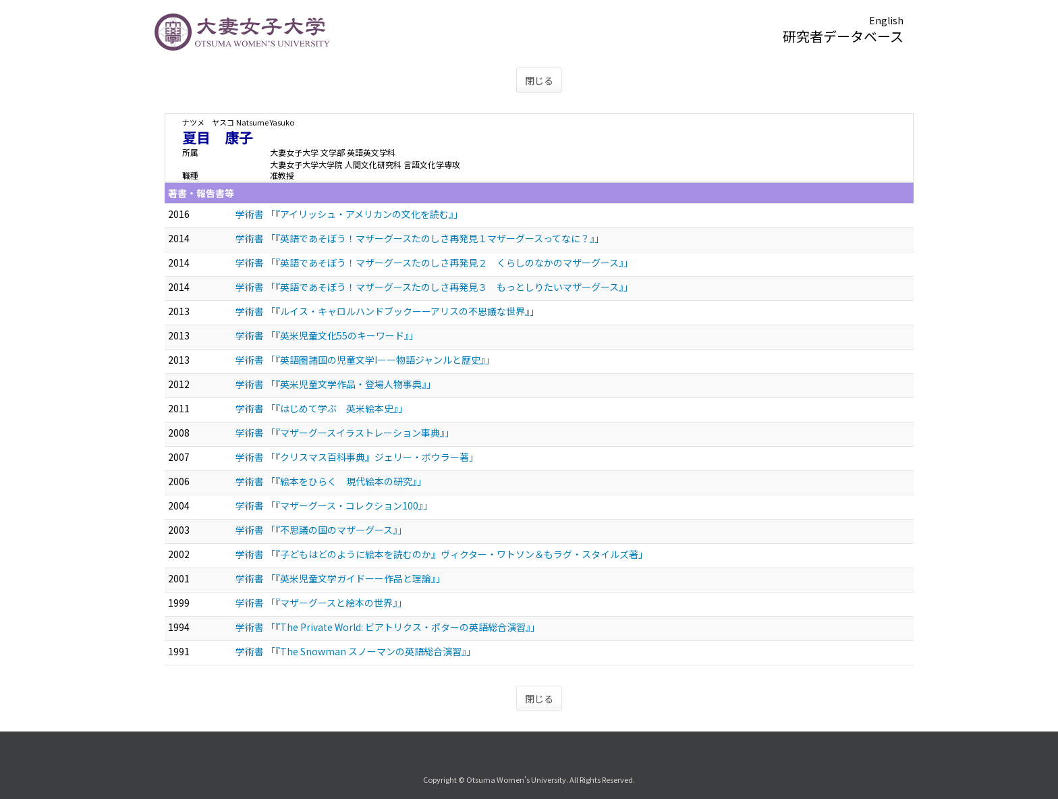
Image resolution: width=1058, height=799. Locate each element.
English (886, 20)
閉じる (539, 80)
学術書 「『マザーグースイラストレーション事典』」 (344, 432)
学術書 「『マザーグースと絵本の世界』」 (321, 602)
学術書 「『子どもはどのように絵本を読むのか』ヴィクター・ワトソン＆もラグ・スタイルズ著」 (441, 554)
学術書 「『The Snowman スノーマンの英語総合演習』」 (355, 651)
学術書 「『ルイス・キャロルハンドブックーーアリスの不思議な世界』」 (387, 311)
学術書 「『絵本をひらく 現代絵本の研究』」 (330, 481)
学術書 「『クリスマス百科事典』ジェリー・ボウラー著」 (356, 457)
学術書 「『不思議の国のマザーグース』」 (321, 529)
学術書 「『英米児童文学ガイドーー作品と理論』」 (340, 578)
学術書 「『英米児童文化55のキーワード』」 (326, 335)
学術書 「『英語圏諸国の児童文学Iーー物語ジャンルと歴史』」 (365, 359)
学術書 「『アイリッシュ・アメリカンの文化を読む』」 (349, 214)
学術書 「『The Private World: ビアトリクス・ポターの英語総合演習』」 (387, 627)
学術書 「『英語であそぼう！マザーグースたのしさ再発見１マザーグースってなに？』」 (419, 238)
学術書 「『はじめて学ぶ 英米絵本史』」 (321, 408)
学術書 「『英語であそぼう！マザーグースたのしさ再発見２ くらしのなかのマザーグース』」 (434, 262)
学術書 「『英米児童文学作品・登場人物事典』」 (335, 384)
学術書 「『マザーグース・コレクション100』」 (334, 505)
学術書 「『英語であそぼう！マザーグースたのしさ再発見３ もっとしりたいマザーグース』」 (434, 287)
